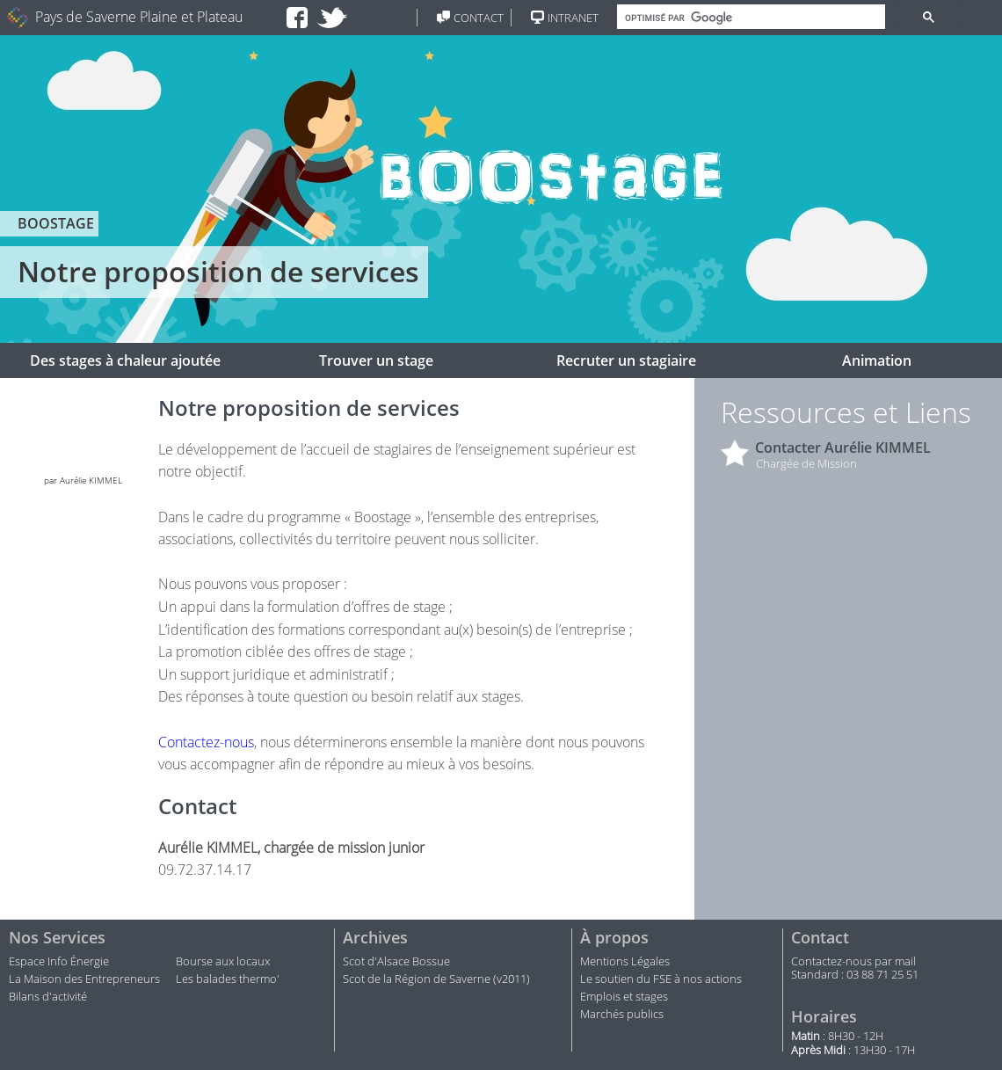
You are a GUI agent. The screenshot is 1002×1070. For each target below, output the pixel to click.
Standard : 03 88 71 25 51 (854, 975)
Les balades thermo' (228, 979)
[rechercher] (749, 17)
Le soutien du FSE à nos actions (661, 979)
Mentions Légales (625, 962)
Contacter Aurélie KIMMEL (843, 448)
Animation (876, 360)
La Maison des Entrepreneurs (84, 979)
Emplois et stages (624, 997)
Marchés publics (623, 1015)
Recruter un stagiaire (626, 360)
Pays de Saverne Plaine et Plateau (139, 17)
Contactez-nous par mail (853, 962)
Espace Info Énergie (59, 962)
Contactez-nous (206, 742)
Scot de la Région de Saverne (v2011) (436, 979)
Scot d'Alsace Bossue (396, 962)
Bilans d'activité (48, 997)
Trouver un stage (376, 360)
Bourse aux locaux (223, 962)
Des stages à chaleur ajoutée (125, 360)
